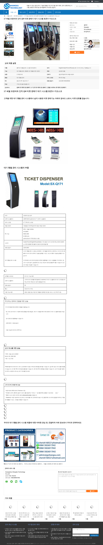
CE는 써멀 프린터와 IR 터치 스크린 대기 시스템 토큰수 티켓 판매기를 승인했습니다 (37, 515)
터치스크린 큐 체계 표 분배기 (33, 464)
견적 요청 (58, 12)
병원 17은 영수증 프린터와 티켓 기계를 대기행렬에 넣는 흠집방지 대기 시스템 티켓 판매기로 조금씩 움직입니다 (64, 515)
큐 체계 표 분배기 (18, 16)
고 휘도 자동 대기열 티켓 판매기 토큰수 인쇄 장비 (51, 515)
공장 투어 (32, 12)
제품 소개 (13, 12)
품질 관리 (41, 12)
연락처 (49, 12)
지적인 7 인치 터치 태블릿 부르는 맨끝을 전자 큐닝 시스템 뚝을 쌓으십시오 (15, 529)
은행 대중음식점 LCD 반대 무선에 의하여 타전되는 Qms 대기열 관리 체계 (38, 536)
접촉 (78, 52)
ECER (93, 543)
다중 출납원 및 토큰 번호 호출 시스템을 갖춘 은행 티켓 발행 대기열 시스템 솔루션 (61, 530)
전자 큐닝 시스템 (11, 524)
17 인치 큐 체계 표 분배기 (15, 464)
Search (98, 6)
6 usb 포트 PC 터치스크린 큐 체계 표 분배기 (92, 515)
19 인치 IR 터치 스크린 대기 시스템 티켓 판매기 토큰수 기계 (24, 515)
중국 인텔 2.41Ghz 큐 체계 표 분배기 (24, 543)
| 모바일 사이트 (87, 538)
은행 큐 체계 (55, 524)
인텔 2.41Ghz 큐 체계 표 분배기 (53, 464)
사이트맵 (79, 538)
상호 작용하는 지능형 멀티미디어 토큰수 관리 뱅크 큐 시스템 (61, 538)
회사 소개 (22, 12)
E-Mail (74, 538)
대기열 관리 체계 (34, 524)
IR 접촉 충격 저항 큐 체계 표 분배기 (78, 514)
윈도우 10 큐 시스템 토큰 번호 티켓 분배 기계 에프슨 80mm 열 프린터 (10, 515)
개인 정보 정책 (10, 543)
